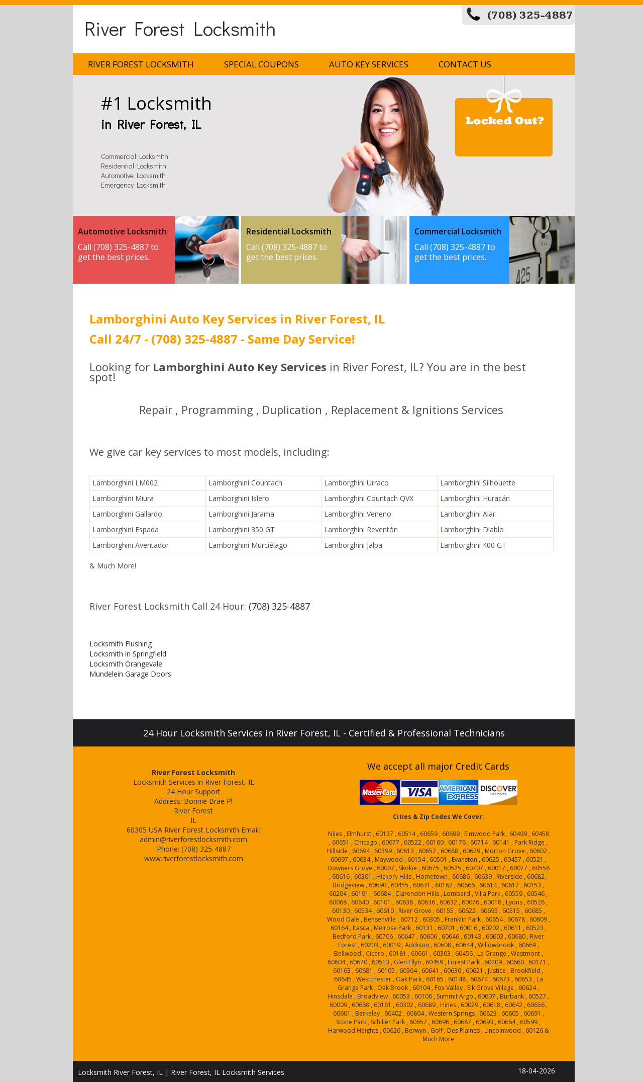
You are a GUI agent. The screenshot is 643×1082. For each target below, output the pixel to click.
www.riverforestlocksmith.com (193, 858)
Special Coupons (261, 64)
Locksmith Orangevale (125, 664)
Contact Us (465, 64)
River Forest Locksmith (180, 28)
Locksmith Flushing (120, 643)
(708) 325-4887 (530, 15)
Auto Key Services (368, 64)
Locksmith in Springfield (127, 653)
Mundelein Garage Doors (130, 674)
